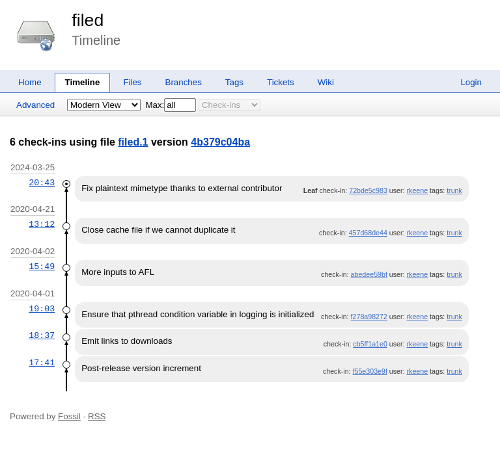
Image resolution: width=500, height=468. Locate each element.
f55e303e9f (370, 371)
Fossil (69, 416)
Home (30, 82)
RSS (96, 416)
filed (88, 20)
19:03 (42, 309)
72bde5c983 (368, 190)
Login (471, 82)
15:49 (42, 266)
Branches (183, 82)
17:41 (42, 363)
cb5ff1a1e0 (370, 344)
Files (132, 82)
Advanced (35, 105)
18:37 (42, 335)
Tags (234, 82)
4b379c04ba (220, 142)
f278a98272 (369, 316)
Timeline (82, 82)
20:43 (42, 182)
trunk (454, 190)
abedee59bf (369, 274)
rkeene (417, 190)
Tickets (280, 82)
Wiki (326, 82)
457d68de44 (368, 233)
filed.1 (133, 142)
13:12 (42, 224)
